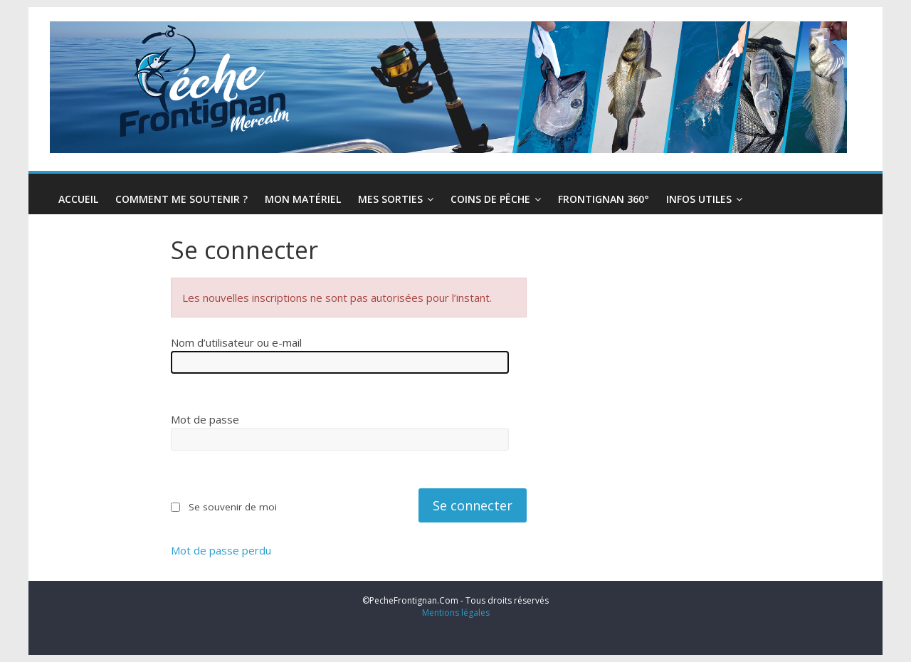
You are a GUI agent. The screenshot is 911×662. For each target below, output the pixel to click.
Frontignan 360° (603, 199)
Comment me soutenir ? (181, 199)
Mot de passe (205, 419)
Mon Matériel (303, 199)
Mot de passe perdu (221, 550)
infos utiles (699, 199)
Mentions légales (456, 612)
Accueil (78, 199)
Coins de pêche (490, 199)
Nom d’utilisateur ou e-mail (236, 342)
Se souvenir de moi (233, 506)
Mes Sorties (390, 199)
